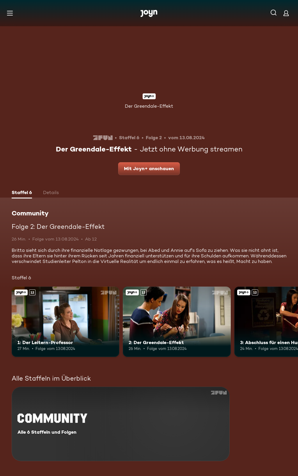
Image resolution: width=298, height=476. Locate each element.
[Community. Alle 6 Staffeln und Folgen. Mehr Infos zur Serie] (121, 424)
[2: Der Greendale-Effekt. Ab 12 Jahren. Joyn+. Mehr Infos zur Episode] (176, 322)
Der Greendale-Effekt (149, 106)
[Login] (286, 13)
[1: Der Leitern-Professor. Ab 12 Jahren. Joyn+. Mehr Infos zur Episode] (65, 322)
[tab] (21, 193)
